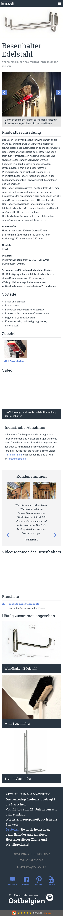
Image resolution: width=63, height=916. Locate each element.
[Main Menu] (59, 3)
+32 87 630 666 (34, 860)
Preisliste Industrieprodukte (23, 603)
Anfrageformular (14, 454)
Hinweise (47, 913)
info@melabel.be (17, 458)
